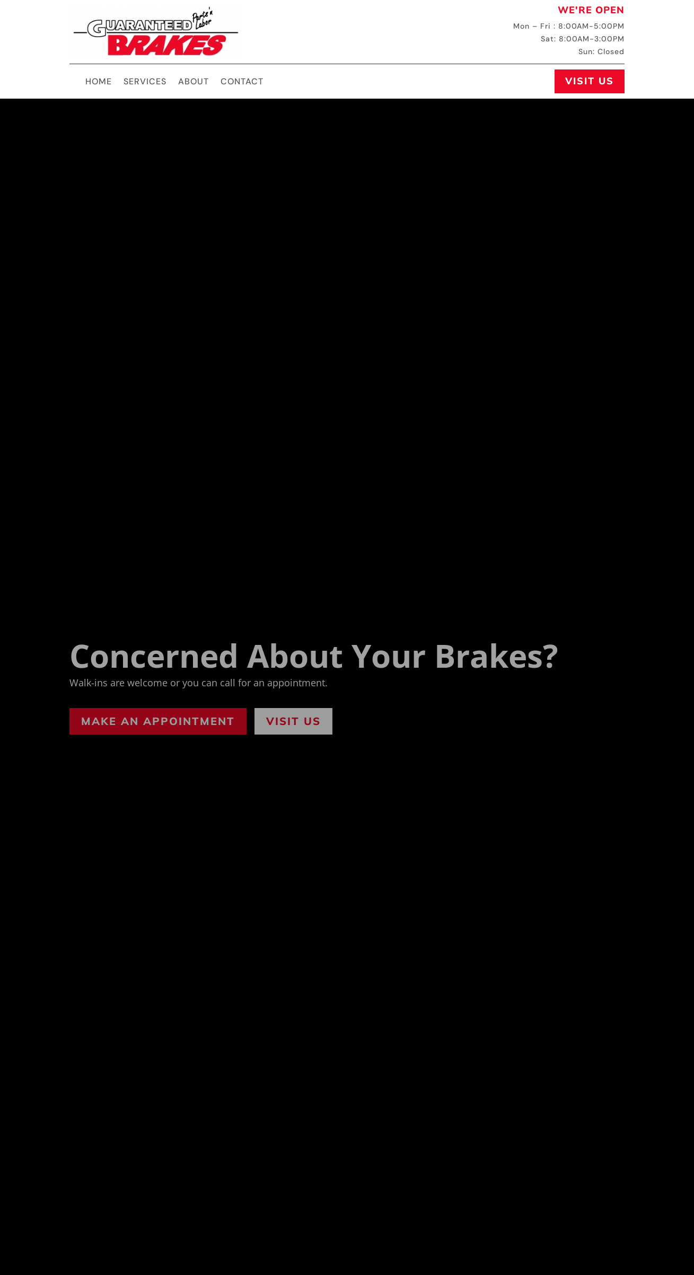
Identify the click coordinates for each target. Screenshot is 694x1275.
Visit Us (589, 81)
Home (98, 82)
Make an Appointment (158, 721)
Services (145, 82)
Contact (242, 82)
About (193, 82)
